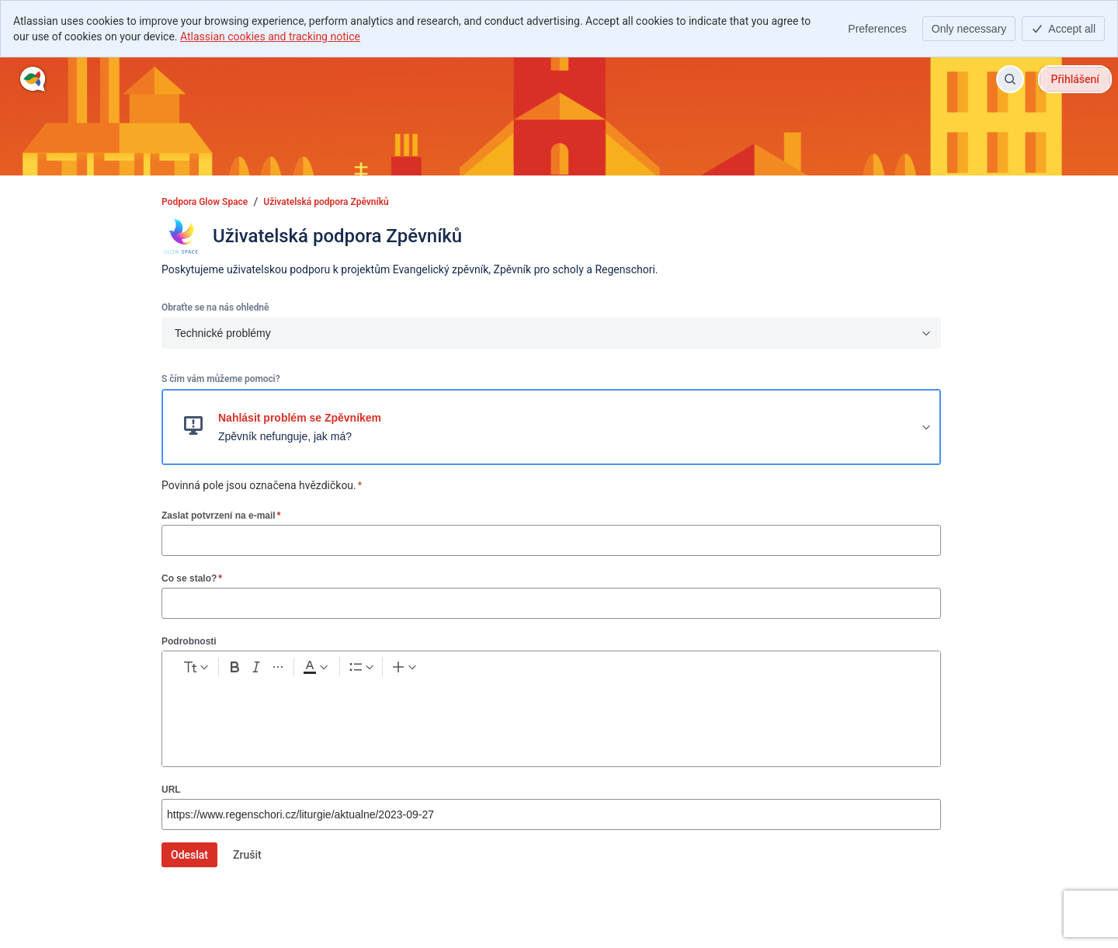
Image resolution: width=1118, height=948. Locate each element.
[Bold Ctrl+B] (299, 670)
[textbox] (551, 716)
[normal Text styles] (226, 670)
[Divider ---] (651, 670)
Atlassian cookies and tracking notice (270, 36)
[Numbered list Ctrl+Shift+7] (473, 670)
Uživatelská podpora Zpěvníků (326, 201)
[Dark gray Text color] (399, 670)
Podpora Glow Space (204, 201)
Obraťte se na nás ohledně (215, 307)
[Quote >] (623, 670)
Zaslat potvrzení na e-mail (220, 515)
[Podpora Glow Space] (33, 79)
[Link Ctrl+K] (511, 670)
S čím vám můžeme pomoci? (220, 378)
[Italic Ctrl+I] (327, 670)
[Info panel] (595, 670)
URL (171, 789)
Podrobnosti (189, 641)
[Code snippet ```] (567, 670)
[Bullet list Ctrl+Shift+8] (445, 670)
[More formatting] (355, 670)
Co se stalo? (191, 578)
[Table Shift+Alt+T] (539, 670)
